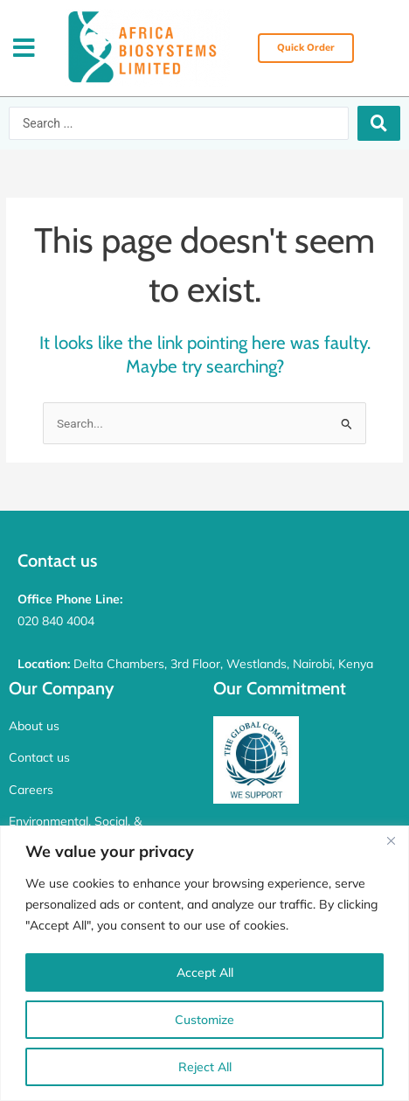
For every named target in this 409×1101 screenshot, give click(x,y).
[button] (24, 48)
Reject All (205, 1067)
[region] (204, 963)
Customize (204, 1020)
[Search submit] (378, 123)
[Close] (390, 840)
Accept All (205, 972)
